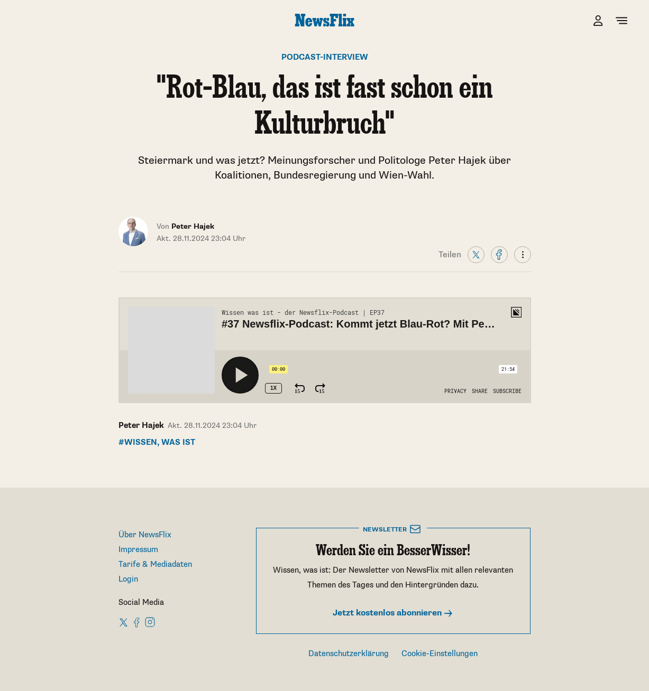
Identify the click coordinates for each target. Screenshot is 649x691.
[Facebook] (499, 254)
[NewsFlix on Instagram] (150, 621)
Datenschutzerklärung (348, 654)
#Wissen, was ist (156, 442)
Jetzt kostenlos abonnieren (393, 613)
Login (128, 579)
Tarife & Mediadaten (155, 564)
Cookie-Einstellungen (439, 654)
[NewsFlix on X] (124, 621)
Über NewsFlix (144, 535)
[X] (476, 254)
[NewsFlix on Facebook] (137, 621)
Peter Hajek (141, 426)
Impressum (138, 550)
